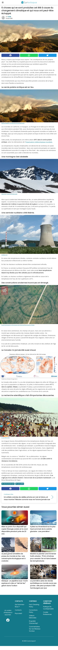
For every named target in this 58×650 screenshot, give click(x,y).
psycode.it (18, 613)
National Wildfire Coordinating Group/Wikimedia (12, 123)
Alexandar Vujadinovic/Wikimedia (9, 194)
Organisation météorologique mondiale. (39, 142)
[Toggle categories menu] (2, 2)
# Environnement (8, 484)
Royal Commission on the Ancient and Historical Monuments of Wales (17, 325)
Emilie (9, 16)
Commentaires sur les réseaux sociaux (34, 629)
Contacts (18, 610)
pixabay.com (4, 255)
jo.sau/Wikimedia (5, 437)
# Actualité (20, 484)
